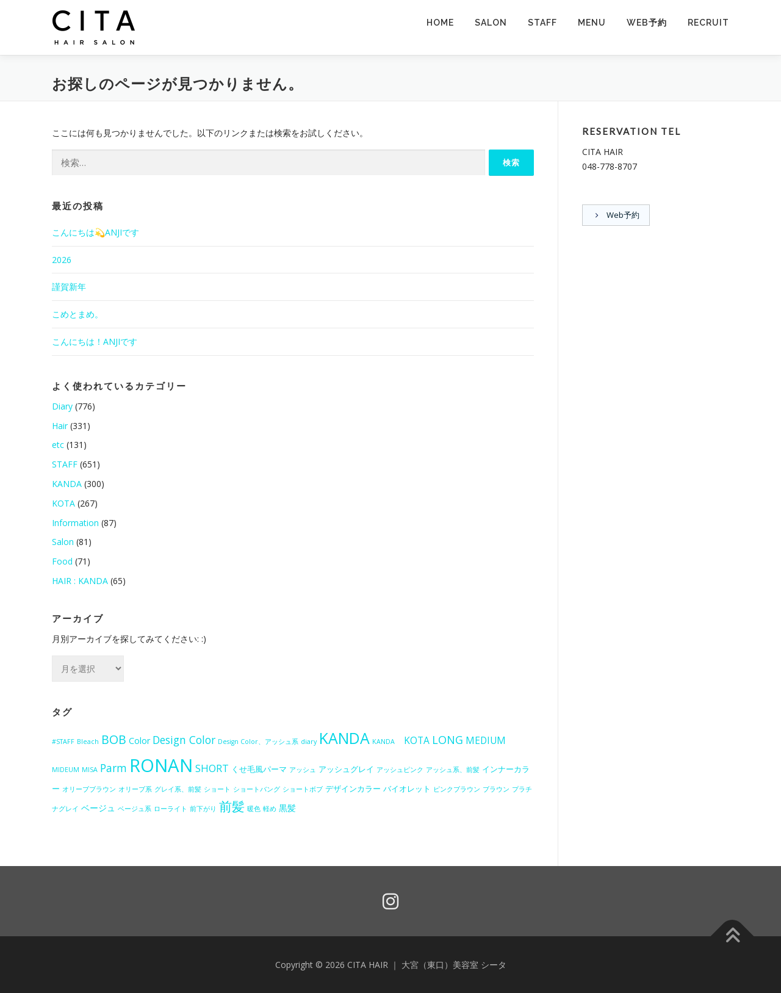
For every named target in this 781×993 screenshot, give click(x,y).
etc (58, 444)
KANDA (67, 483)
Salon (63, 541)
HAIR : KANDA (80, 581)
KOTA (63, 503)
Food (62, 561)
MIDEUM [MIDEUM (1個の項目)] (65, 769)
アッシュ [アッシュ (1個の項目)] (302, 769)
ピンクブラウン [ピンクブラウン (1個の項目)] (456, 789)
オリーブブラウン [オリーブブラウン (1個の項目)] (89, 789)
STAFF (542, 22)
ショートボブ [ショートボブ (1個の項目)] (303, 789)
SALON (491, 22)
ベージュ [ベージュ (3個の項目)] (98, 808)
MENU (592, 22)
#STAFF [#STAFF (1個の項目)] (63, 741)
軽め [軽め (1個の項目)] (269, 808)
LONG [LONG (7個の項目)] (447, 739)
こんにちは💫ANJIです (95, 232)
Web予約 (647, 22)
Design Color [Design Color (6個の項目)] (184, 739)
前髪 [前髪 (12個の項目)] (232, 806)
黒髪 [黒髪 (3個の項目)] (287, 808)
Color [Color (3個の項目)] (139, 740)
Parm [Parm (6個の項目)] (113, 767)
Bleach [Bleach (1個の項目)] (88, 741)
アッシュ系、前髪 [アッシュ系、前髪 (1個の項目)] (453, 769)
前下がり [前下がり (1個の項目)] (203, 808)
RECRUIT (708, 22)
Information (75, 523)
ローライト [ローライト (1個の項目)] (170, 808)
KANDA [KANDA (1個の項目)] (386, 741)
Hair (60, 426)
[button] (94, 27)
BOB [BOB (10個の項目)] (113, 739)
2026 (61, 259)
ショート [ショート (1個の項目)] (217, 789)
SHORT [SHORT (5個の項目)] (212, 768)
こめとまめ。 (77, 314)
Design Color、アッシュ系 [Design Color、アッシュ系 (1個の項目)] (258, 741)
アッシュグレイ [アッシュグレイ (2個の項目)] (346, 769)
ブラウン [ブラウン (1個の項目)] (496, 789)
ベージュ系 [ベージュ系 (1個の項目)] (134, 808)
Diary (62, 406)
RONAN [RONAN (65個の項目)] (161, 765)
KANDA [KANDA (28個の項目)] (344, 738)
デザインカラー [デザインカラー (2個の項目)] (353, 788)
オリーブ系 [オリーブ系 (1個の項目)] (135, 789)
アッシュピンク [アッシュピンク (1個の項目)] (399, 769)
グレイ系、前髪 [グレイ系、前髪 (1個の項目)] (177, 789)
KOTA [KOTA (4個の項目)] (417, 740)
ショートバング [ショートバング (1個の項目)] (256, 789)
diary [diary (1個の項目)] (309, 741)
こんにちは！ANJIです (94, 341)
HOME (440, 22)
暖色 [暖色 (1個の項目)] (254, 808)
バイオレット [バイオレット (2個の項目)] (407, 788)
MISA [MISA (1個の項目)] (90, 769)
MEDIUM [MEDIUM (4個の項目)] (486, 740)
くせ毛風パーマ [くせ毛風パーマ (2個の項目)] (259, 769)
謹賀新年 (69, 286)
